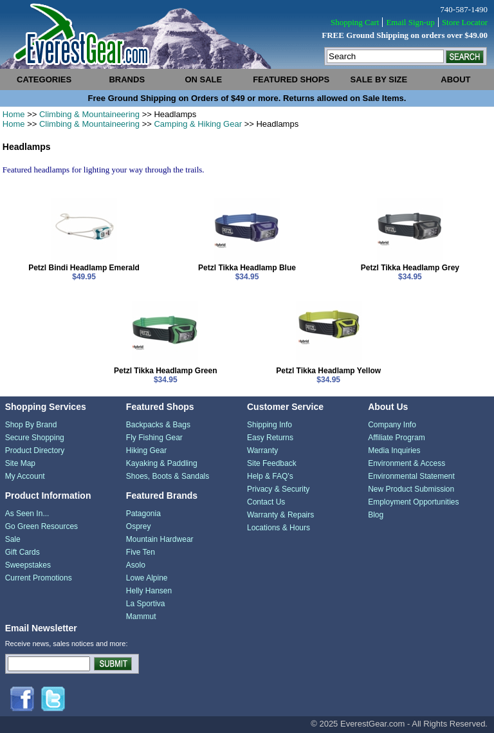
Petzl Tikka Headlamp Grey (410, 267)
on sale (203, 79)
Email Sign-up (410, 22)
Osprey (138, 526)
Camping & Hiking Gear (198, 124)
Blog (375, 514)
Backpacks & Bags (158, 424)
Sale (13, 539)
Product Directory (35, 450)
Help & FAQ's (270, 476)
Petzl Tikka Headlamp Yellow (328, 370)
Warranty (262, 450)
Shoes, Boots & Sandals (167, 476)
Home (14, 114)
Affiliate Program (396, 437)
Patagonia (143, 513)
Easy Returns (270, 437)
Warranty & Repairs (280, 514)
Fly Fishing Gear (154, 437)
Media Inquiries (394, 450)
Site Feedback (272, 463)
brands (127, 79)
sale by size (379, 79)
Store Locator (465, 22)
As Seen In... (27, 513)
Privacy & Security (278, 489)
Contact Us (266, 501)
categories (44, 79)
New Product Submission (411, 489)
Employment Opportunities (413, 501)
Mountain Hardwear (160, 539)
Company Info (392, 424)
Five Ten (140, 552)
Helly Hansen (149, 590)
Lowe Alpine (147, 577)
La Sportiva (145, 603)
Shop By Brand (31, 424)
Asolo (135, 565)
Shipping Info (269, 424)
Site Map (20, 463)
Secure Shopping (34, 437)
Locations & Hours (278, 527)
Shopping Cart (355, 22)
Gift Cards (22, 552)
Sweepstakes (28, 565)
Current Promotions (38, 577)
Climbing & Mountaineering (89, 114)
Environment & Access (406, 463)
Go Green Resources (41, 526)
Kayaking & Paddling (161, 463)
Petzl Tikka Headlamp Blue (247, 267)
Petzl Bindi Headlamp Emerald (84, 267)
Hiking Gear (146, 450)
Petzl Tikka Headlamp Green (165, 370)
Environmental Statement (411, 476)
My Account (25, 476)
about (455, 79)
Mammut (141, 616)
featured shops (291, 79)
